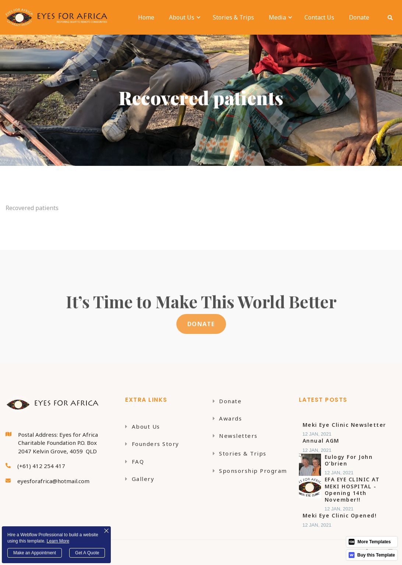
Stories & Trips (233, 17)
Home (146, 17)
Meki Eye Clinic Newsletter (344, 425)
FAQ (134, 461)
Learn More (58, 541)
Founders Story (152, 443)
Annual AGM (321, 440)
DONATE (201, 324)
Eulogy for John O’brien (349, 460)
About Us (142, 426)
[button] (182, 17)
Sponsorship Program (250, 470)
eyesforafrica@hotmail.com (53, 481)
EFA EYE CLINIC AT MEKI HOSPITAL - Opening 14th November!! (352, 489)
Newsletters (235, 435)
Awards (227, 418)
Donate (359, 17)
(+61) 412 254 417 (41, 466)
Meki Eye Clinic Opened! (340, 515)
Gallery (139, 478)
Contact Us (319, 17)
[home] (58, 17)
